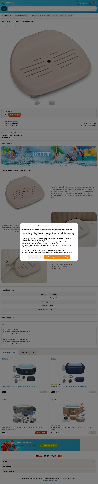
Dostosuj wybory (35, 257)
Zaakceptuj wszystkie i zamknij (57, 257)
